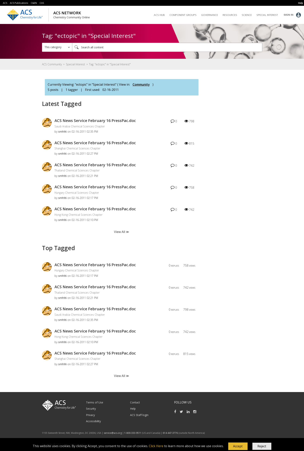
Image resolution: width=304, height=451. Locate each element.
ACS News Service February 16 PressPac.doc (95, 120)
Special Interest (75, 64)
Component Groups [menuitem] (183, 15)
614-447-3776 (170, 433)
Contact (135, 402)
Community (141, 84)
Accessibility (93, 421)
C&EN (34, 3)
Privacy (90, 415)
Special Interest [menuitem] (267, 15)
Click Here (156, 446)
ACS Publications (19, 3)
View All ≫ (121, 232)
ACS (5, 3)
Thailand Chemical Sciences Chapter (77, 170)
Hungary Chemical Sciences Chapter (76, 192)
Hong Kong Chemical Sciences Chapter (78, 215)
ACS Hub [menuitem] (159, 15)
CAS (42, 3)
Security (91, 408)
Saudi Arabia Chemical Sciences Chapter (79, 126)
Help (133, 408)
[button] (238, 446)
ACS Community (52, 64)
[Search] (167, 47)
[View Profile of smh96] (62, 131)
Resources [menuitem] (230, 15)
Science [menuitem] (247, 15)
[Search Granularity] (57, 47)
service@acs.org (113, 433)
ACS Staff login (139, 415)
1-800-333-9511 (132, 433)
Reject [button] (261, 446)
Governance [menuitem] (209, 15)
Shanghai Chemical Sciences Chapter (77, 148)
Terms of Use (94, 402)
